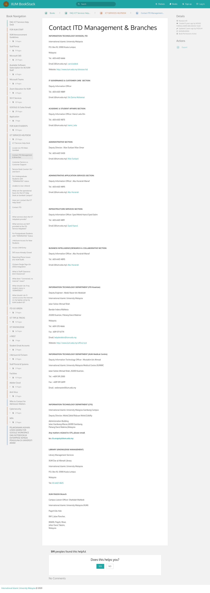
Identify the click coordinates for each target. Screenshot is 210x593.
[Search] (79, 4)
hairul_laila (72, 125)
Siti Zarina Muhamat (76, 97)
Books (173, 4)
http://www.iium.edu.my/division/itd (72, 69)
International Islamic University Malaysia (18, 588)
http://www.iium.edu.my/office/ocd (72, 343)
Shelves (160, 4)
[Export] (190, 47)
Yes (100, 566)
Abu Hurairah (73, 192)
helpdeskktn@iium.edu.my (65, 337)
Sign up (187, 4)
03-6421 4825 (58, 483)
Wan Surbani (73, 159)
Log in (200, 4)
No (109, 566)
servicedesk (73, 64)
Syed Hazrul (73, 226)
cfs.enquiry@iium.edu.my (63, 438)
